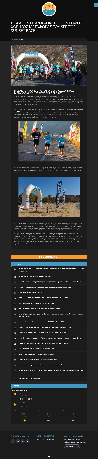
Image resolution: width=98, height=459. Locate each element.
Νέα (22, 39)
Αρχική (15, 39)
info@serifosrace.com (48, 439)
